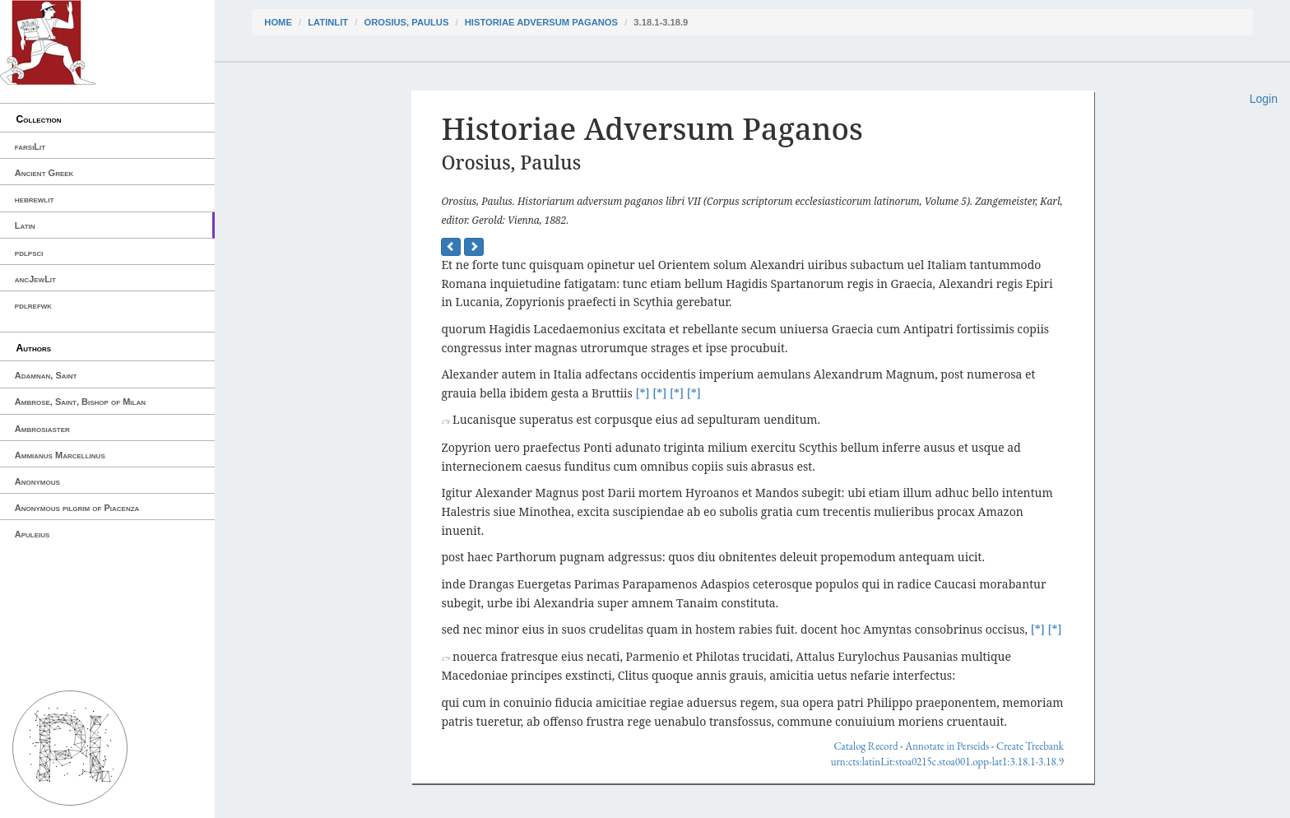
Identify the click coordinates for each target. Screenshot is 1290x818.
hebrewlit (34, 199)
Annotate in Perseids (947, 746)
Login (1264, 98)
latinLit (328, 22)
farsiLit (30, 146)
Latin (25, 225)
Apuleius (32, 534)
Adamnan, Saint (46, 375)
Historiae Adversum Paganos (541, 22)
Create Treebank (1030, 746)
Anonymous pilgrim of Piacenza (77, 508)
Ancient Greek (44, 173)
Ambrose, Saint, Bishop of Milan (80, 402)
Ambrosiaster (42, 429)
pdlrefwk (33, 305)
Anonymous (37, 481)
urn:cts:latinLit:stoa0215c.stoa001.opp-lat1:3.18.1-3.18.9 (947, 762)
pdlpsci (29, 253)
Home (278, 22)
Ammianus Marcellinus (60, 455)
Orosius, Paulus (406, 22)
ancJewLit (35, 279)
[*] (643, 393)
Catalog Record (865, 746)
